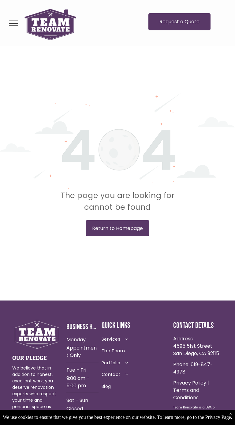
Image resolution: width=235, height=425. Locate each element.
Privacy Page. (218, 417)
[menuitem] (135, 341)
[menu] (13, 23)
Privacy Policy (189, 382)
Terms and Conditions (186, 394)
